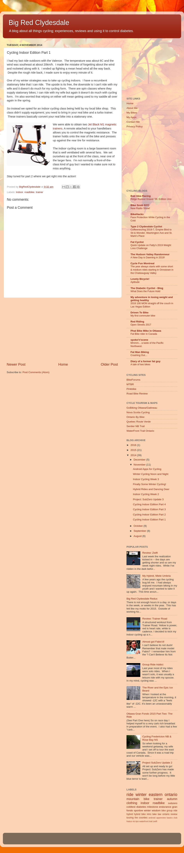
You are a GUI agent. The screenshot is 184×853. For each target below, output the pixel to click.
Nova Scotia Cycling (138, 412)
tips (137, 821)
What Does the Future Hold (145, 291)
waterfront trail (145, 821)
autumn (172, 799)
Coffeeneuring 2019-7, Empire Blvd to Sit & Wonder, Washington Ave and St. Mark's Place (151, 232)
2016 (134, 445)
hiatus (129, 821)
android (152, 818)
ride (130, 794)
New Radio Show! (140, 208)
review (174, 814)
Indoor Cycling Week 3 (146, 479)
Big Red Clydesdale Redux (142, 598)
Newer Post (16, 364)
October (139, 525)
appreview (161, 818)
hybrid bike (140, 814)
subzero (172, 803)
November (140, 464)
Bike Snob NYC (140, 205)
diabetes (141, 806)
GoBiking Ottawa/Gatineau (142, 407)
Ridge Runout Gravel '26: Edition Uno (151, 199)
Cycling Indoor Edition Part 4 (149, 504)
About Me (132, 108)
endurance (165, 806)
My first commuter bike (143, 315)
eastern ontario (163, 794)
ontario (165, 814)
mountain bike (138, 799)
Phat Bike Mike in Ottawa (146, 330)
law (159, 814)
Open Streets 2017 (141, 324)
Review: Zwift (150, 552)
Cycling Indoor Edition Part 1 (149, 519)
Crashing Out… (139, 355)
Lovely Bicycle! (140, 278)
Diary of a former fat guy (145, 361)
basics (170, 818)
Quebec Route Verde (139, 421)
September (140, 530)
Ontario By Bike (136, 417)
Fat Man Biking (140, 352)
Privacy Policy (135, 126)
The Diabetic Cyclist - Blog (147, 288)
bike (163, 810)
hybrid (130, 814)
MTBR (130, 384)
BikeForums (133, 379)
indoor (19, 192)
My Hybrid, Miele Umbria (156, 575)
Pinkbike (131, 389)
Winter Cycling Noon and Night (150, 474)
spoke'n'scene (139, 339)
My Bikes (132, 112)
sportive (138, 810)
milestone (152, 806)
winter (141, 794)
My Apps (131, 117)
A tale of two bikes (140, 364)
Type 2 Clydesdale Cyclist (146, 226)
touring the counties (137, 817)
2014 (134, 455)
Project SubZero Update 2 (157, 762)
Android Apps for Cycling (147, 469)
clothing (132, 803)
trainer (39, 192)
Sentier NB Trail (136, 426)
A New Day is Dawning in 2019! (148, 257)
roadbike (29, 192)
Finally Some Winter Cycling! (149, 484)
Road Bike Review (137, 393)
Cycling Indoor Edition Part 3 (149, 509)
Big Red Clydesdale (39, 23)
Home (63, 364)
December (140, 459)
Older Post (109, 364)
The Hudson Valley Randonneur (150, 254)
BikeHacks (137, 214)
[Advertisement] (62, 330)
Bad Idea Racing (141, 196)
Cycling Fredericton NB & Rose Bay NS (156, 738)
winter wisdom (152, 810)
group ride (172, 810)
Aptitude (135, 282)
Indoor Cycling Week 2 (146, 494)
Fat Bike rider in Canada (144, 333)
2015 (134, 450)
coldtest (131, 806)
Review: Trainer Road (154, 618)
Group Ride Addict (152, 664)
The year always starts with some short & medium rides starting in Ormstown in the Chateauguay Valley (152, 269)
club (175, 818)
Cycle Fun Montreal (142, 263)
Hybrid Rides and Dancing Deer (151, 489)
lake (154, 814)
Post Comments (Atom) (36, 372)
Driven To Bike (140, 312)
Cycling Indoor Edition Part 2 (149, 514)
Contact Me (133, 121)
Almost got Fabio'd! (153, 641)
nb (134, 821)
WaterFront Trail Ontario (140, 430)
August (138, 536)
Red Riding (137, 321)
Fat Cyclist (137, 242)
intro (149, 814)
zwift (155, 821)
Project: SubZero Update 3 (148, 499)
